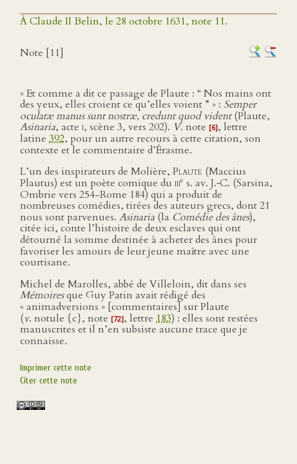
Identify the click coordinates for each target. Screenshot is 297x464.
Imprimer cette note (55, 367)
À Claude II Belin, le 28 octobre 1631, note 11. (123, 21)
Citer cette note (48, 380)
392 (56, 138)
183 (163, 318)
